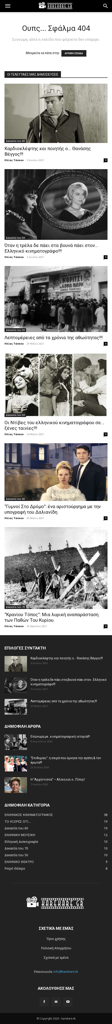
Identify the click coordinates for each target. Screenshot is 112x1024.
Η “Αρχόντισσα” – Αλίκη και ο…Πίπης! (58, 779)
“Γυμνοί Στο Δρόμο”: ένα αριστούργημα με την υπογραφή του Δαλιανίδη (52, 509)
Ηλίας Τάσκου (14, 160)
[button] (7, 6)
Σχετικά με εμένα (56, 957)
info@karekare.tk (66, 971)
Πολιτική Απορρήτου (56, 948)
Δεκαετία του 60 (15, 141)
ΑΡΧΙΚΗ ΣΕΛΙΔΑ (74, 53)
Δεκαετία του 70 (15, 607)
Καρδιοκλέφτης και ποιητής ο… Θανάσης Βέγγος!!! (67, 658)
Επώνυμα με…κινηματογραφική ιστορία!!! (60, 736)
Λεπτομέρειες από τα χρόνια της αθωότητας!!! (53, 337)
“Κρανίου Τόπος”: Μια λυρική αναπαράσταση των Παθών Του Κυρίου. (51, 617)
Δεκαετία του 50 (15, 237)
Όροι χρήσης (56, 939)
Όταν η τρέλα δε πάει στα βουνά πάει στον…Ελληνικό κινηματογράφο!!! (51, 248)
